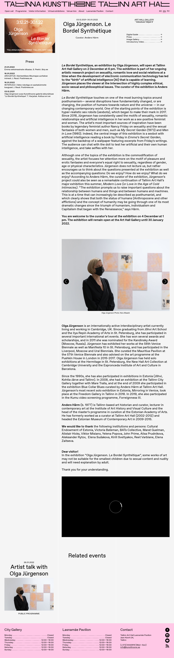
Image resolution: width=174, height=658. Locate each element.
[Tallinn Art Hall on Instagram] (167, 635)
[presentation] (66, 281)
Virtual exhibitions (56, 11)
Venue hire (71, 11)
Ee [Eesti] (160, 11)
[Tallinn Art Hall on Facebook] (167, 630)
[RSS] (167, 646)
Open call (9, 11)
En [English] (164, 11)
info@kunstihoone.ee (130, 647)
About (81, 11)
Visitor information (37, 11)
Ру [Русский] (168, 11)
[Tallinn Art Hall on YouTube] (167, 640)
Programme (21, 11)
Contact (109, 11)
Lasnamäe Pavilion (95, 11)
